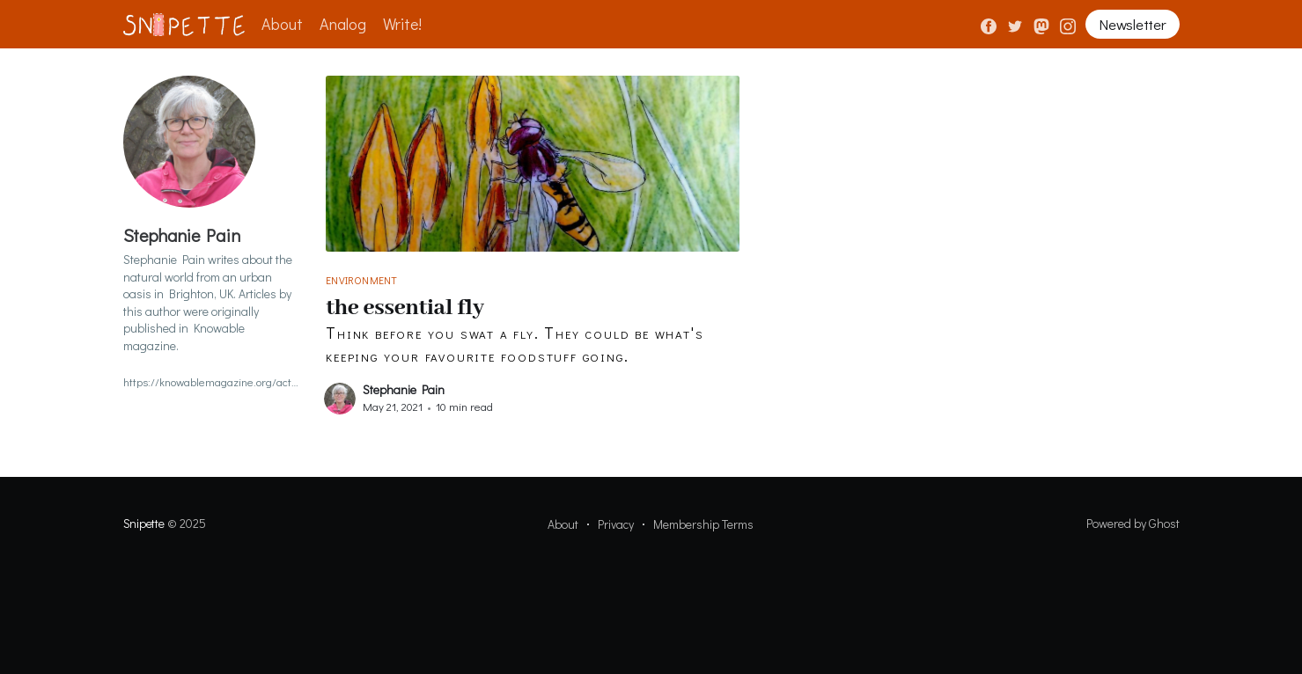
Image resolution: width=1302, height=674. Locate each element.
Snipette (144, 523)
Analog (343, 23)
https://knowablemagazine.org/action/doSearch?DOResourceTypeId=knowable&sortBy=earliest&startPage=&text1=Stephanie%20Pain (211, 381)
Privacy (616, 524)
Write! (402, 23)
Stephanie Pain (404, 389)
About (282, 23)
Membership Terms (703, 524)
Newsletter (1132, 24)
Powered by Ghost (1133, 523)
